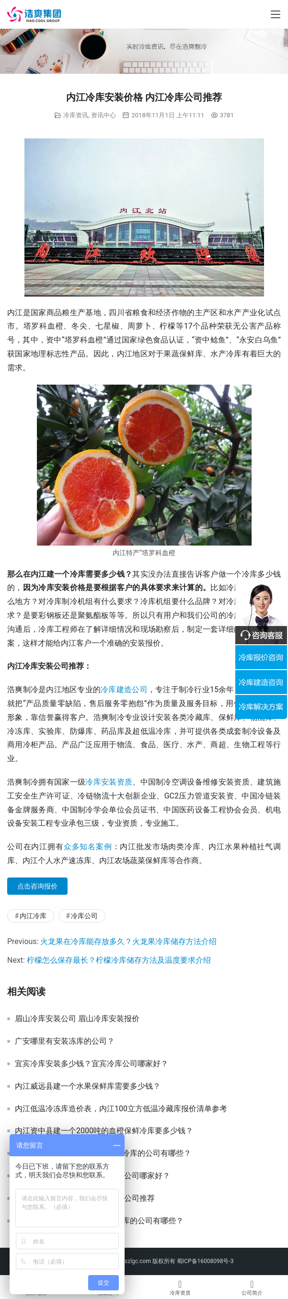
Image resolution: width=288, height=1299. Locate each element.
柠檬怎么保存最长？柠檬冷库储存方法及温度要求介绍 (119, 960)
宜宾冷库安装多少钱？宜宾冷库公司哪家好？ (91, 1064)
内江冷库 (33, 916)
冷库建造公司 (124, 689)
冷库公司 (84, 916)
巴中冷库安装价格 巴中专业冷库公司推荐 (85, 1198)
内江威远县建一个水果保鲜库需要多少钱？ (88, 1086)
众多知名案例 (88, 846)
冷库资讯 (75, 115)
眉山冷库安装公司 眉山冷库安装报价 (77, 1018)
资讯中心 (103, 115)
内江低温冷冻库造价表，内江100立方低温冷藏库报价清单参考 (121, 1109)
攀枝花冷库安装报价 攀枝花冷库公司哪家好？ (92, 1176)
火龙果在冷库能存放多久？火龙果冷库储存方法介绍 (128, 941)
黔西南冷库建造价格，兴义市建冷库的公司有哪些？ (103, 1153)
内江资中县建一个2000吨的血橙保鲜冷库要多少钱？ (104, 1131)
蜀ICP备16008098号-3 (205, 1261)
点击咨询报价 (37, 886)
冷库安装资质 (108, 781)
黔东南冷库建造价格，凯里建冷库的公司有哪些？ (99, 1221)
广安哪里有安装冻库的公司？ (65, 1041)
